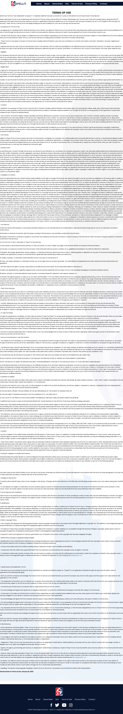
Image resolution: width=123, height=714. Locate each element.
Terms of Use (80, 4)
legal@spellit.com (76, 555)
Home (42, 4)
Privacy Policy (94, 4)
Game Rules (61, 4)
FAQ (70, 4)
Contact (106, 4)
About (50, 4)
